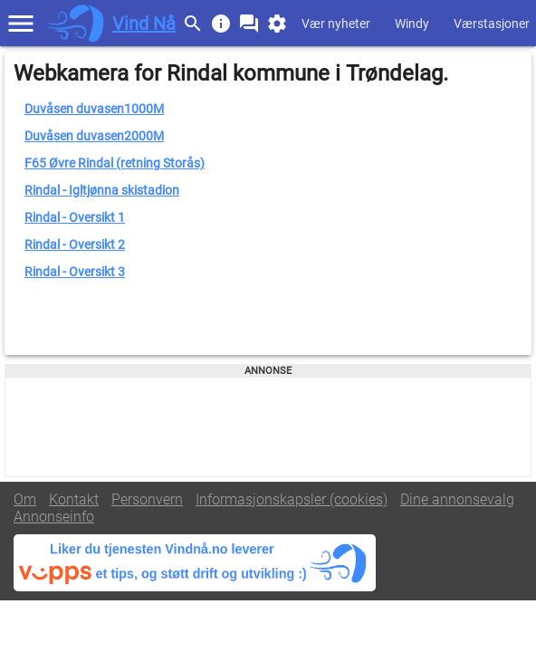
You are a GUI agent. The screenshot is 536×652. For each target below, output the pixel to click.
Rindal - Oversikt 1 (74, 217)
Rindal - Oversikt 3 (74, 271)
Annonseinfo (54, 516)
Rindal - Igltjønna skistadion (101, 190)
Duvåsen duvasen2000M (94, 136)
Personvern (147, 499)
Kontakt (74, 499)
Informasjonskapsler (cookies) (292, 499)
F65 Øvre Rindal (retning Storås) (114, 163)
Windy (412, 23)
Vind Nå (144, 23)
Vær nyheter (336, 23)
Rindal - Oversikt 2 (74, 244)
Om (25, 499)
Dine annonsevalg (457, 499)
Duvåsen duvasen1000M (94, 108)
